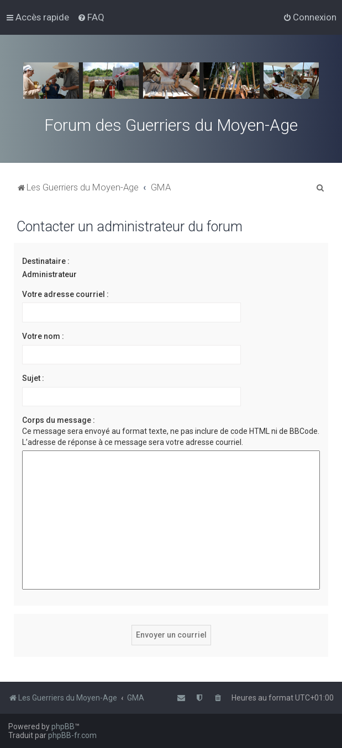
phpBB (63, 726)
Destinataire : (46, 261)
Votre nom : (43, 336)
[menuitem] (90, 17)
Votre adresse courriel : (65, 294)
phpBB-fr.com (72, 735)
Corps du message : (58, 420)
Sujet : (33, 378)
